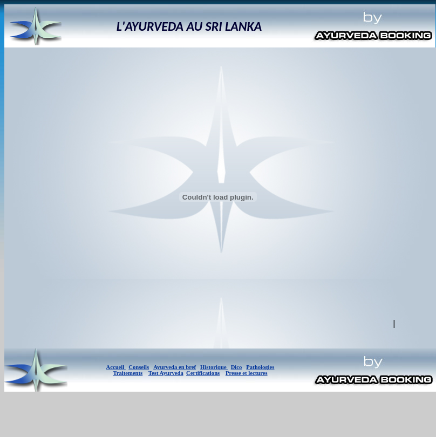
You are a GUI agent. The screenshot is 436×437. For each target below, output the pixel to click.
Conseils (138, 367)
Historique (214, 367)
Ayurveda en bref (174, 367)
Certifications (203, 373)
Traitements (127, 373)
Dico (236, 367)
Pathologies (260, 367)
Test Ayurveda (165, 373)
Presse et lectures (247, 373)
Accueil (116, 367)
